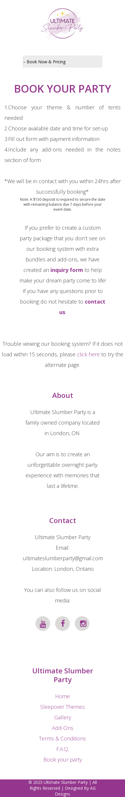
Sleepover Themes (62, 706)
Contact (62, 520)
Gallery (62, 717)
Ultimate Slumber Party (62, 675)
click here (88, 354)
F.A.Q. (62, 748)
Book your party (62, 759)
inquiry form (66, 269)
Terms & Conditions (62, 738)
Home (62, 696)
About (62, 395)
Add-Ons (62, 727)
